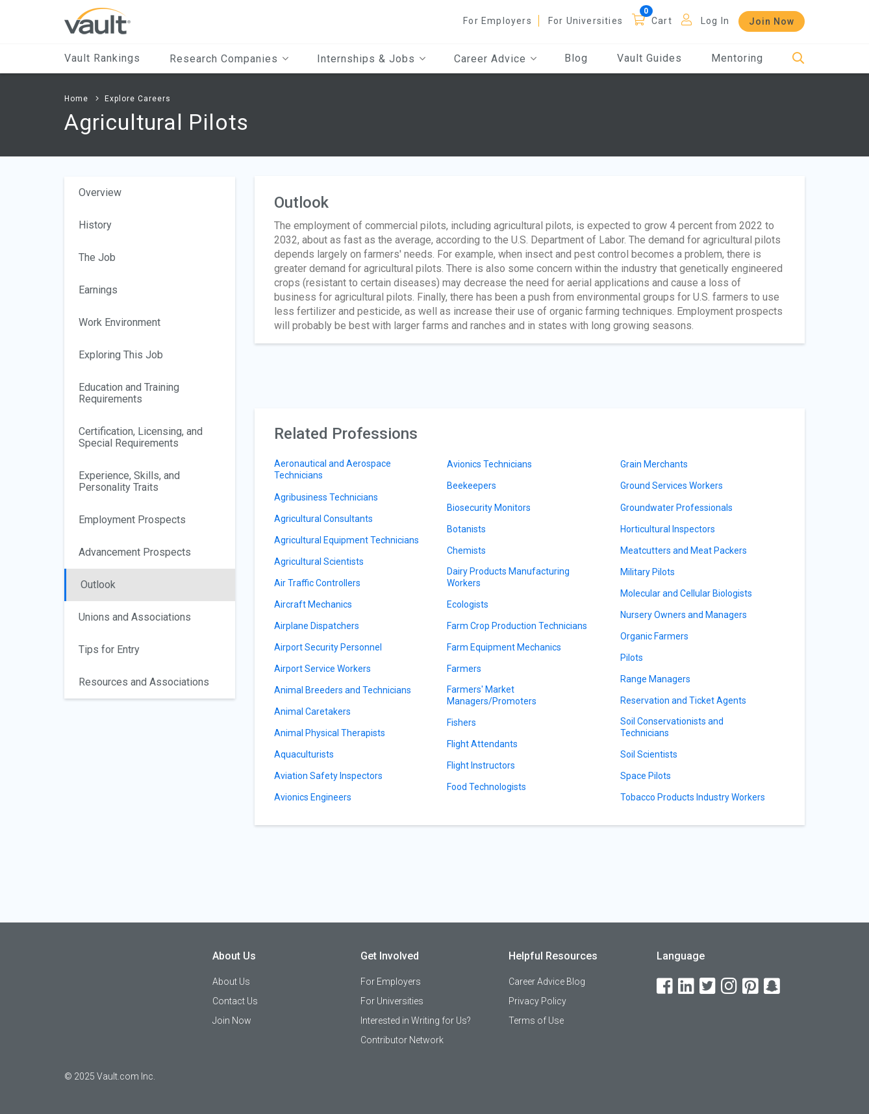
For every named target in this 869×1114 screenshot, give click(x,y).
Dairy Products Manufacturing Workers (508, 577)
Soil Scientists (648, 754)
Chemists (466, 550)
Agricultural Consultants (323, 519)
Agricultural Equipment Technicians (346, 540)
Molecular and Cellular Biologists (686, 593)
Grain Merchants (654, 464)
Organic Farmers (654, 636)
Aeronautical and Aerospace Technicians (332, 469)
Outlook (98, 584)
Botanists (466, 529)
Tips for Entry (109, 649)
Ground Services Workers (671, 485)
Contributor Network (402, 1040)
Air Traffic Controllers (317, 583)
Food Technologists (486, 787)
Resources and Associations (144, 682)
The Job (97, 257)
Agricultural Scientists (319, 561)
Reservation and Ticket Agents (683, 700)
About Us (231, 981)
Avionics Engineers (312, 797)
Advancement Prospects (135, 552)
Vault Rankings (102, 58)
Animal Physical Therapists (329, 733)
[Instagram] (730, 986)
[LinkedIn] (687, 986)
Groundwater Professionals (676, 507)
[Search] (798, 59)
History (95, 225)
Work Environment (119, 322)
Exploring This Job (121, 355)
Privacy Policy (537, 1001)
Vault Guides (649, 58)
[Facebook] (666, 986)
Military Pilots (647, 572)
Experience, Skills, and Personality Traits (129, 481)
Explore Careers (138, 98)
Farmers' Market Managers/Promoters (491, 695)
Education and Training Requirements (129, 393)
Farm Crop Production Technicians (517, 626)
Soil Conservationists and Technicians (672, 727)
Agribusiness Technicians (326, 497)
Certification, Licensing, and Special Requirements (141, 437)
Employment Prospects (132, 520)
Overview (100, 192)
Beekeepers (471, 485)
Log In (715, 21)
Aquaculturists (304, 754)
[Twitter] (708, 986)
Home (76, 98)
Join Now (771, 21)
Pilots (631, 657)
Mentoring (737, 58)
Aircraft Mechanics (313, 604)
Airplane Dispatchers (316, 626)
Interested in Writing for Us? (415, 1020)
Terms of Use (536, 1020)
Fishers (461, 722)
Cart (661, 21)
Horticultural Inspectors (667, 529)
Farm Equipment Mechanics (504, 647)
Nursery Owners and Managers (683, 615)
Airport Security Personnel (328, 647)
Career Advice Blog (547, 981)
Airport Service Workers (322, 668)
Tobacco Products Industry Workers (692, 797)
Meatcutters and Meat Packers (683, 550)
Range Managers (655, 679)
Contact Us (235, 1001)
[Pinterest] (751, 986)
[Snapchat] (773, 986)
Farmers (464, 668)
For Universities (585, 21)
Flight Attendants (482, 744)
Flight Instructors (481, 765)
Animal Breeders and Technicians (342, 690)
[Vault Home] (97, 20)
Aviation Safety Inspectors (328, 776)
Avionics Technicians (489, 464)
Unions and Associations (135, 617)
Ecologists (467, 604)
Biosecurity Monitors (489, 507)
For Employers (497, 21)
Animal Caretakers (312, 711)
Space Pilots (645, 776)
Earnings (98, 290)
